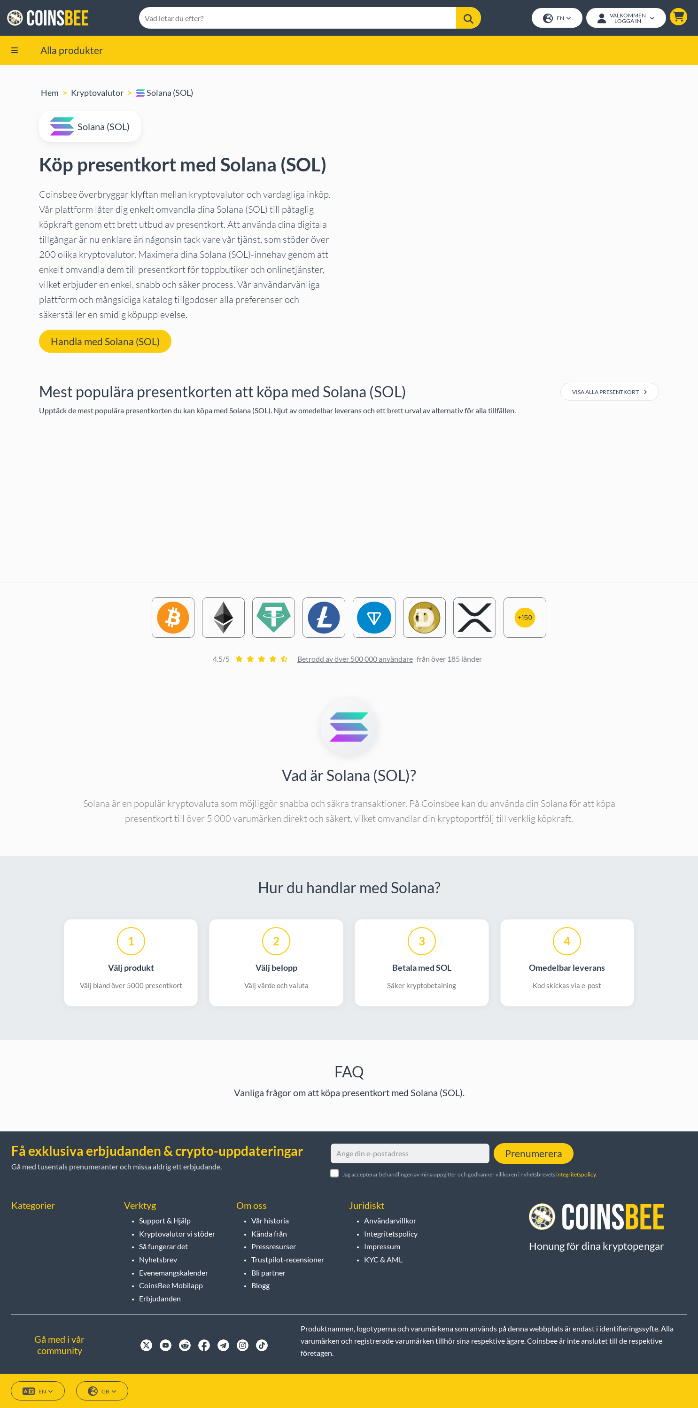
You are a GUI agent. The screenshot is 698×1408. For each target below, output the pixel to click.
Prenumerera (533, 1153)
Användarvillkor (390, 1220)
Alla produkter (71, 50)
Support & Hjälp (165, 1220)
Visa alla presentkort (609, 392)
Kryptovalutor (97, 93)
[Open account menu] (626, 18)
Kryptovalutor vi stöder (177, 1233)
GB (102, 1391)
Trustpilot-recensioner (287, 1259)
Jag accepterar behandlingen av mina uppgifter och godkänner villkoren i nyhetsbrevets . (469, 1174)
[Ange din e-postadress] (410, 1153)
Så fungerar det (163, 1246)
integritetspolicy (576, 1174)
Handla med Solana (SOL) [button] (105, 342)
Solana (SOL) (164, 93)
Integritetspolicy (391, 1233)
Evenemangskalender (173, 1272)
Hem (50, 93)
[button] (678, 17)
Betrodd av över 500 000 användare (355, 659)
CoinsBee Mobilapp (171, 1285)
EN (557, 19)
